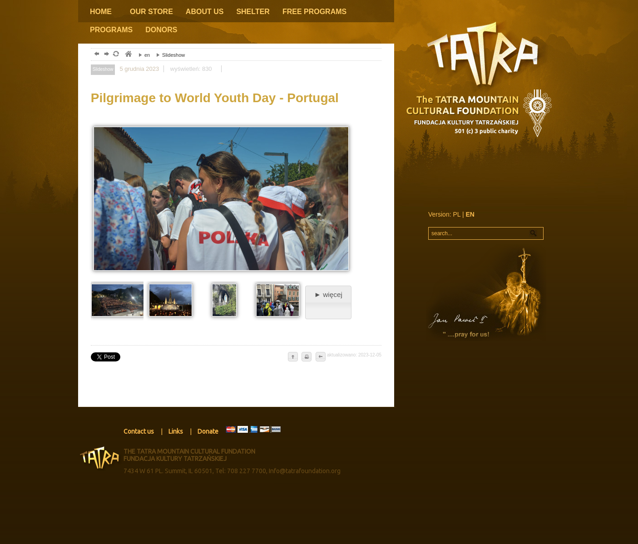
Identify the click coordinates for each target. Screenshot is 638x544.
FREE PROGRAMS (314, 11)
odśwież (115, 55)
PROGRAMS (111, 30)
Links (175, 431)
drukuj (306, 357)
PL (456, 214)
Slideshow (168, 55)
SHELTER (252, 11)
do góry (293, 357)
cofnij (320, 357)
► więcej (328, 294)
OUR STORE (151, 11)
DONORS (161, 30)
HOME (101, 11)
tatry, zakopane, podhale (128, 55)
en (142, 55)
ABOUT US (205, 11)
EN (470, 214)
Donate (208, 431)
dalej (105, 55)
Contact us (139, 431)
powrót (95, 55)
